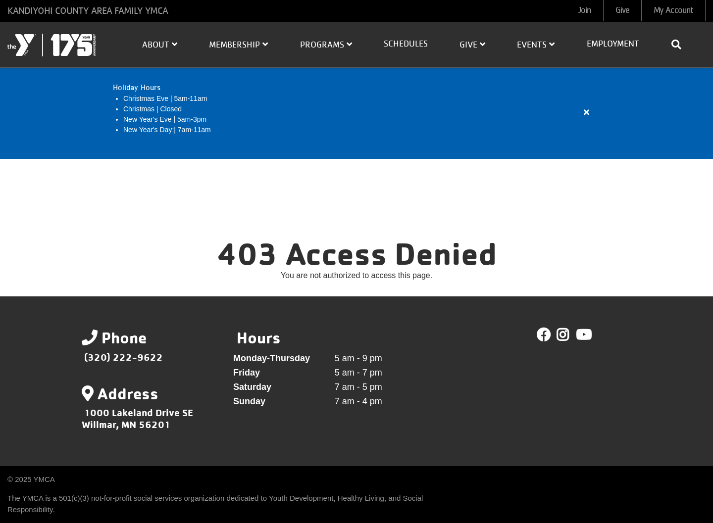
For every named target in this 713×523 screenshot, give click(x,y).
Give (622, 10)
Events (536, 44)
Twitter (569, 335)
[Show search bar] (680, 44)
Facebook (544, 335)
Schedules (406, 44)
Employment (613, 44)
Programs (326, 44)
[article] (356, 113)
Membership (238, 44)
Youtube (583, 335)
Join (584, 10)
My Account (673, 10)
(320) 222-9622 (123, 357)
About (159, 44)
